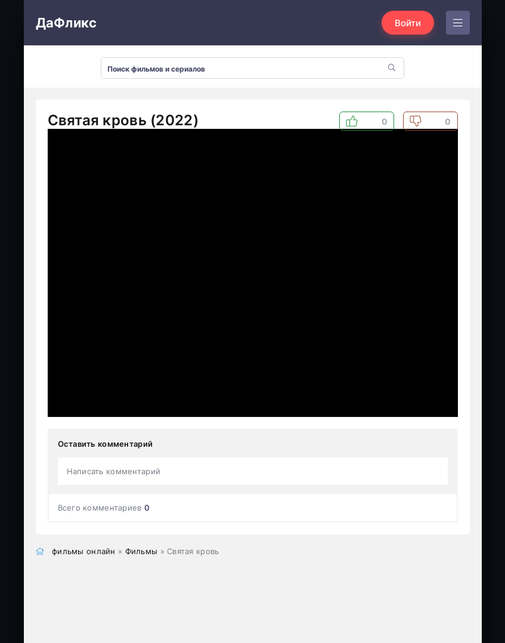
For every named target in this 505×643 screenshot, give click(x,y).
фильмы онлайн (84, 551)
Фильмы (141, 551)
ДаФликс (66, 22)
